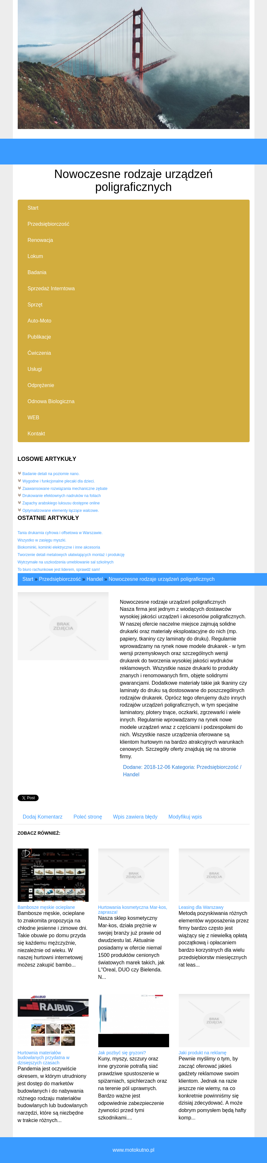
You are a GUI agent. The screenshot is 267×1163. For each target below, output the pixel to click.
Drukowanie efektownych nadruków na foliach (62, 495)
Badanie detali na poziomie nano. (51, 474)
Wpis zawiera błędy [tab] (135, 817)
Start (28, 579)
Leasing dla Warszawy (201, 907)
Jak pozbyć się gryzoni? (122, 1052)
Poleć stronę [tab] (87, 817)
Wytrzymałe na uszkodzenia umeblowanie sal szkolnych (66, 562)
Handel (95, 579)
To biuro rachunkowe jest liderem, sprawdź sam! (59, 569)
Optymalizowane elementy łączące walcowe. (61, 510)
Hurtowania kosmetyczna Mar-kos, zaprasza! (132, 910)
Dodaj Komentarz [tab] (43, 817)
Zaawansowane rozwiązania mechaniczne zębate (65, 488)
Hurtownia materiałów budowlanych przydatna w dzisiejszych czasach (44, 1057)
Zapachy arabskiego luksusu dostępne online (61, 503)
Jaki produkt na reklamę (203, 1052)
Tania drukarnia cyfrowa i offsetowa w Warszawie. (60, 533)
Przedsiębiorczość (60, 579)
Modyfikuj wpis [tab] (185, 817)
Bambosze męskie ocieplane (46, 907)
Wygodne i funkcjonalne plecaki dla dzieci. (59, 481)
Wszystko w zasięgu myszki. (42, 540)
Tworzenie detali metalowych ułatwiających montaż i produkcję (71, 554)
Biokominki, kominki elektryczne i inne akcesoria (59, 547)
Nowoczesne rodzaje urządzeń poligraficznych (162, 579)
